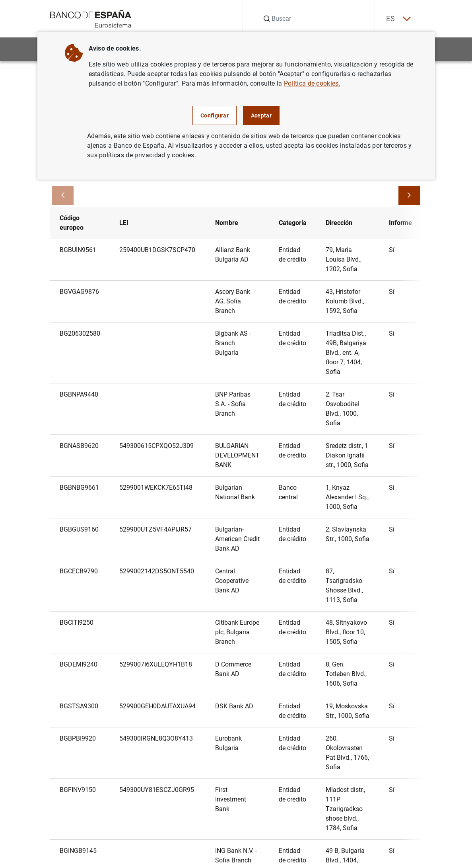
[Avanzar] (409, 195)
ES (397, 18)
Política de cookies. (312, 83)
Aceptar (261, 115)
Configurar (214, 115)
